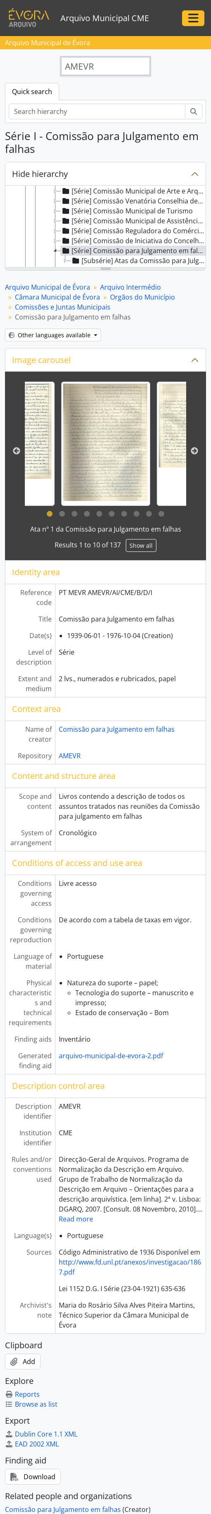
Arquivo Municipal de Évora (47, 287)
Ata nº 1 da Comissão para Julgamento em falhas (105, 529)
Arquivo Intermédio (130, 287)
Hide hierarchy (40, 173)
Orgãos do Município (142, 297)
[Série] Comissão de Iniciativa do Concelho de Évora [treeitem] (133, 241)
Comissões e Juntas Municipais (62, 307)
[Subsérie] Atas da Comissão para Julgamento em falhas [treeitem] (138, 261)
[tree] (105, 227)
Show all (141, 545)
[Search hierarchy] (97, 111)
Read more (76, 1219)
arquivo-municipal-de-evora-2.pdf (111, 1055)
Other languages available (50, 335)
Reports (22, 1394)
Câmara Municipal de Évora (57, 297)
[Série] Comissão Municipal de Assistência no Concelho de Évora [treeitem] (133, 221)
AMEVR (70, 755)
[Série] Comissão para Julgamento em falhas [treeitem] (133, 251)
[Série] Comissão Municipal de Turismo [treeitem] (127, 211)
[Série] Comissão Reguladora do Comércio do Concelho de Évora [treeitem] (133, 231)
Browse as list (31, 1404)
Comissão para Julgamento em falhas (117, 729)
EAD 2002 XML (32, 1444)
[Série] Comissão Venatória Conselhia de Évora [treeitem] (133, 201)
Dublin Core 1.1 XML (41, 1434)
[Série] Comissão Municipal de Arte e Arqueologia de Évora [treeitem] (133, 191)
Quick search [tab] (32, 91)
